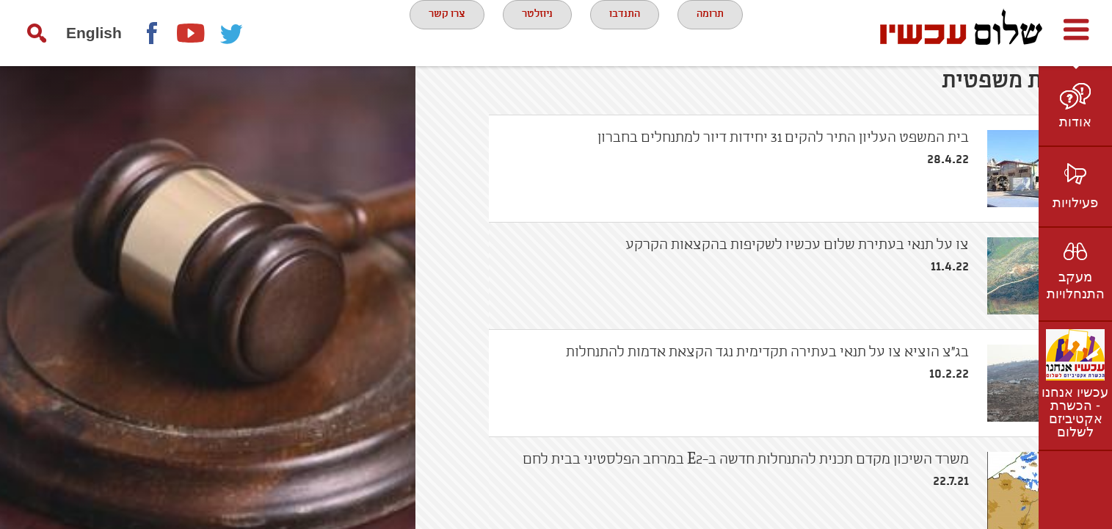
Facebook (151, 33)
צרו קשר (428, 32)
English (94, 32)
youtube (191, 33)
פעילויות (1075, 202)
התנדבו (628, 32)
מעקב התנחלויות (1076, 285)
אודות (1075, 122)
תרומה (724, 32)
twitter (232, 33)
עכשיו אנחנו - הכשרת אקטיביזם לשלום (1075, 412)
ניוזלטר (530, 32)
